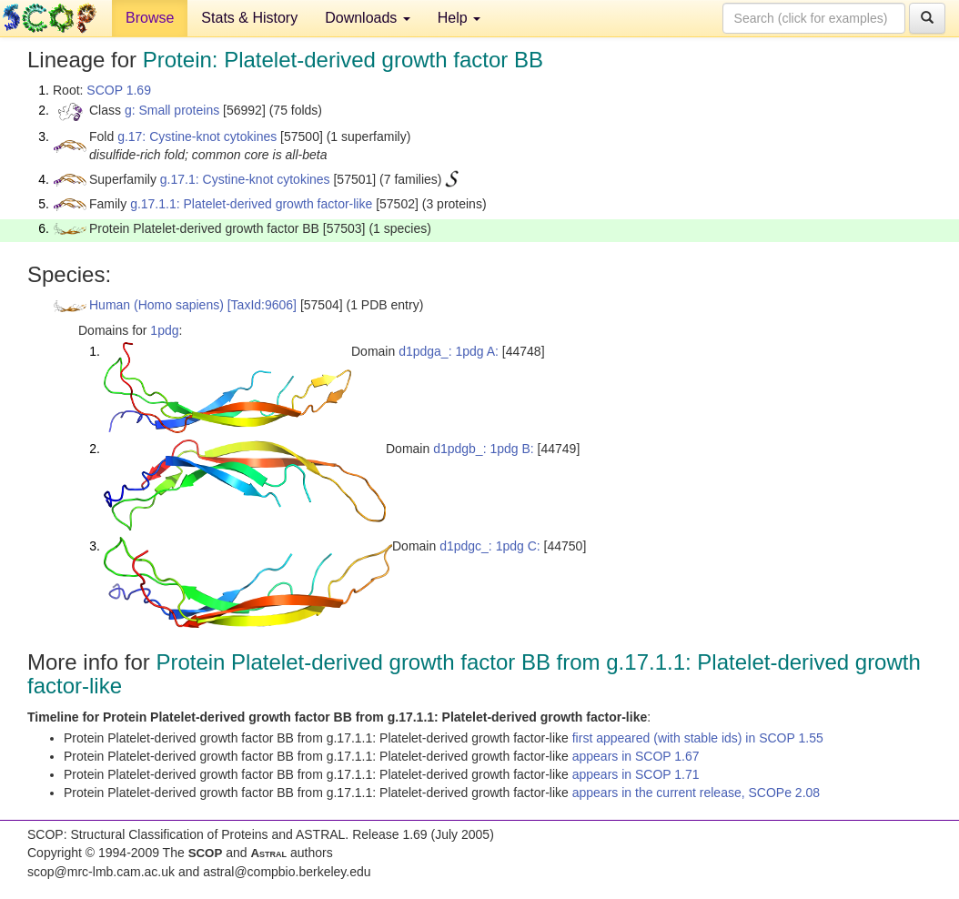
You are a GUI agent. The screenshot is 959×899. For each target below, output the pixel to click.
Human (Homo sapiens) (156, 305)
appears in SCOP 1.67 (636, 756)
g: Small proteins (172, 110)
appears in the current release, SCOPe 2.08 (696, 792)
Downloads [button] (367, 17)
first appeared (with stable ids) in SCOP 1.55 (697, 738)
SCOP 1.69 (118, 90)
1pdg (164, 330)
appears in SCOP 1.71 (636, 774)
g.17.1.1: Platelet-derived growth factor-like (251, 204)
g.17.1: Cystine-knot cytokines (245, 179)
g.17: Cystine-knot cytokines (197, 136)
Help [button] (459, 17)
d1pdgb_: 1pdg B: (483, 448)
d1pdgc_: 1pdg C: (489, 546)
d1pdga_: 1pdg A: (449, 351)
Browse (150, 17)
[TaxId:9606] (262, 305)
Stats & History (249, 17)
